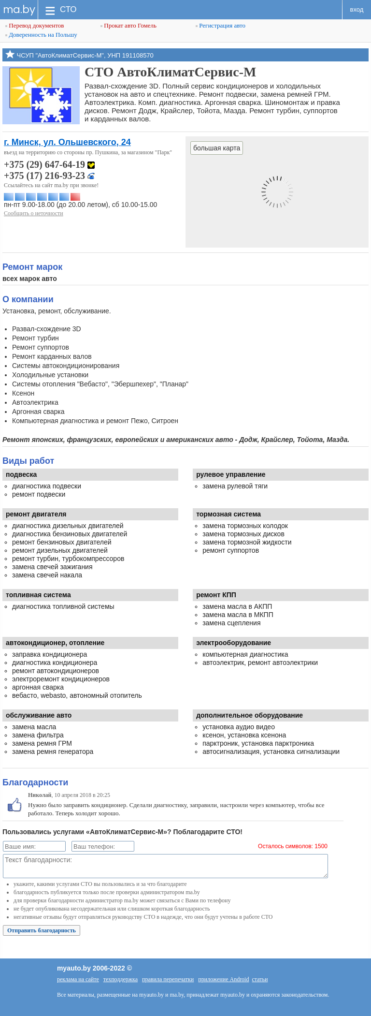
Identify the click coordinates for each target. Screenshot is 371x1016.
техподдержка (120, 979)
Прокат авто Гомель (128, 25)
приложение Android (223, 979)
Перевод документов (34, 25)
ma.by (19, 9)
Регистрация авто (220, 25)
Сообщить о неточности (33, 213)
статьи (260, 979)
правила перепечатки (168, 979)
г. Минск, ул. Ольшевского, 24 (67, 142)
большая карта (216, 148)
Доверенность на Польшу (41, 34)
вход (357, 9)
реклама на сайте (78, 979)
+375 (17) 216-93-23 (49, 175)
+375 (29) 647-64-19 (49, 164)
